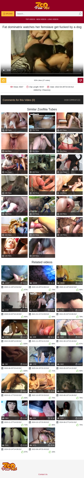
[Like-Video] (3, 80)
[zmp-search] (49, 13)
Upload (7, 14)
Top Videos (30, 19)
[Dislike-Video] (80, 80)
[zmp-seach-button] (80, 13)
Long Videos (53, 19)
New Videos (41, 19)
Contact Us (42, 474)
